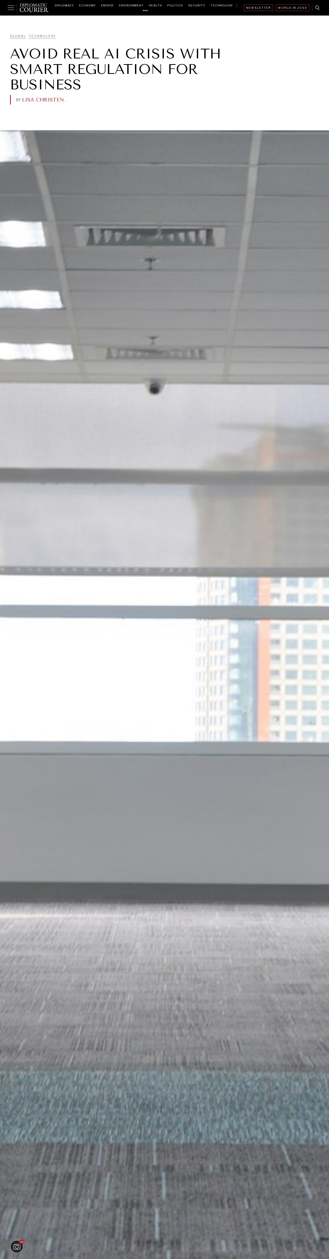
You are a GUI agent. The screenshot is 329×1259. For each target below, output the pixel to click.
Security (196, 5)
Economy (87, 5)
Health (155, 5)
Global (18, 36)
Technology (221, 5)
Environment (131, 5)
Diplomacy (64, 5)
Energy (107, 5)
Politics (175, 5)
